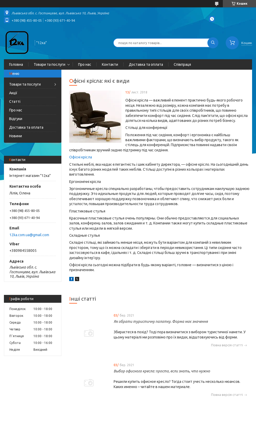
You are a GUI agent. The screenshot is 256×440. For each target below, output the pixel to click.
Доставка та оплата (146, 64)
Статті (14, 101)
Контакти (110, 64)
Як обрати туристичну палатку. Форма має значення (161, 321)
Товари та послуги (49, 64)
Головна (16, 64)
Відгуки (15, 119)
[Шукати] (212, 42)
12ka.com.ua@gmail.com (29, 235)
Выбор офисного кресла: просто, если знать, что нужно (162, 371)
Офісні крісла (80, 157)
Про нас (84, 64)
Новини (15, 136)
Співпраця (182, 64)
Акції (13, 93)
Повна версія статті (227, 345)
